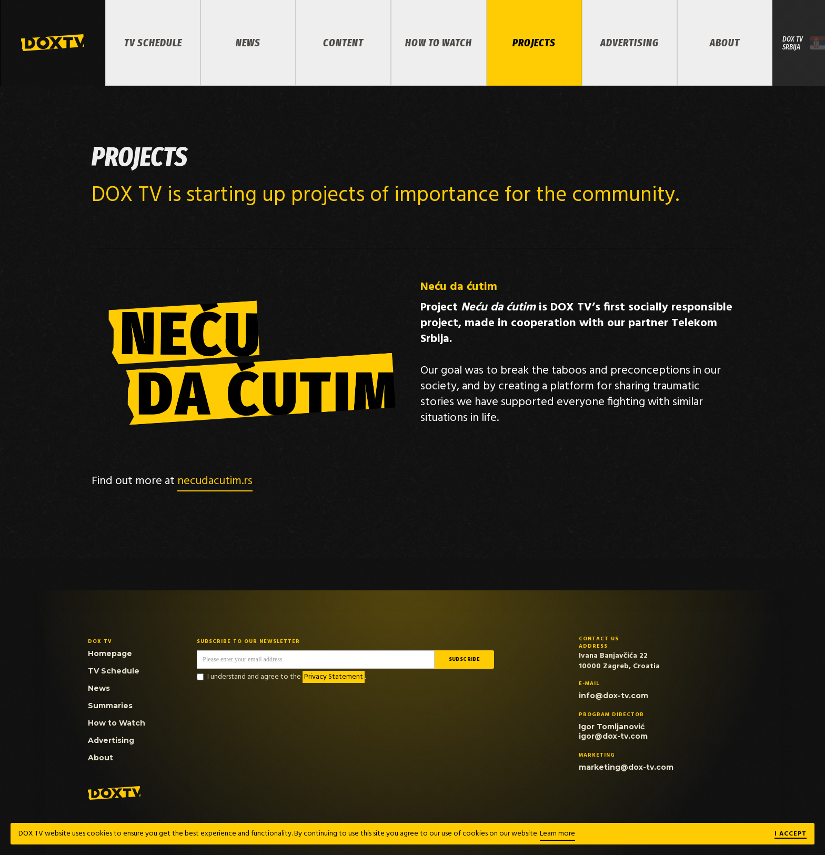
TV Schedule (153, 42)
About (725, 42)
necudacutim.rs (215, 481)
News (248, 42)
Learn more (557, 834)
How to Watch (438, 42)
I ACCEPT (790, 834)
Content (343, 42)
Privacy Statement (333, 677)
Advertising (629, 42)
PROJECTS (534, 42)
